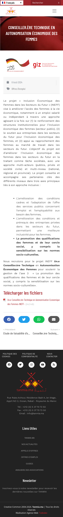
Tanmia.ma (29, 438)
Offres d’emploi (29, 457)
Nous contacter (51, 355)
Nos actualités (29, 444)
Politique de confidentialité (30, 355)
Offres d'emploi (18, 88)
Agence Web (37, 513)
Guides (29, 464)
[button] (9, 319)
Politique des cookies (9, 355)
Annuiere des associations (29, 470)
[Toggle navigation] (54, 11)
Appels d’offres (29, 451)
